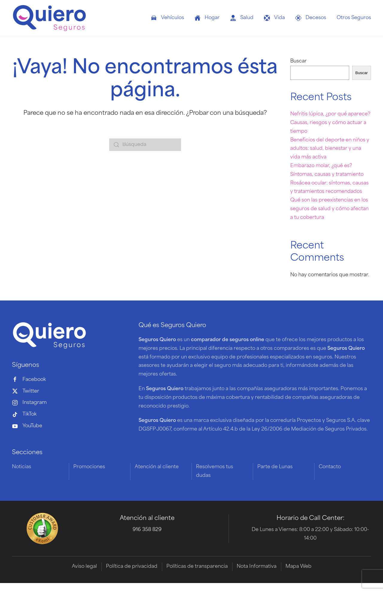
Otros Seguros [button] (354, 18)
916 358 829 (147, 529)
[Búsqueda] (145, 144)
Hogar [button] (207, 18)
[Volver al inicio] (49, 18)
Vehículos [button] (167, 18)
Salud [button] (241, 18)
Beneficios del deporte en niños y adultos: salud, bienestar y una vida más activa (329, 149)
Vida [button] (274, 18)
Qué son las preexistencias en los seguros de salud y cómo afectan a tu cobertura (329, 209)
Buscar (298, 61)
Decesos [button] (310, 18)
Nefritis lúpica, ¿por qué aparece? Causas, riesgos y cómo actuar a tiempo (330, 123)
